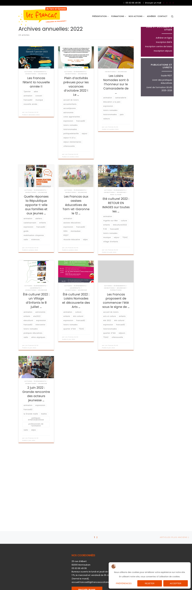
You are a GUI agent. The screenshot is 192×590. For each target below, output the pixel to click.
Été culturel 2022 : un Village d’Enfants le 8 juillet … (36, 313)
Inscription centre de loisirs (158, 59)
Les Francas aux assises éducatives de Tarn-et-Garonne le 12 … (76, 217)
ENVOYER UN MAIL (87, 578)
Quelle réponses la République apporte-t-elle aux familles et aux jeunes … (36, 217)
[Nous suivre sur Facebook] (163, 2)
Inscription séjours (163, 63)
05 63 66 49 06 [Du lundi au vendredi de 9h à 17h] (132, 2)
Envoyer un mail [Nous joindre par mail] (152, 2)
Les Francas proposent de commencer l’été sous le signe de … (115, 313)
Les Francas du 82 (31, 125)
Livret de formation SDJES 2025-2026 (159, 102)
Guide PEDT (166, 88)
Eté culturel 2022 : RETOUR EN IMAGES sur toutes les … (116, 218)
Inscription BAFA (164, 55)
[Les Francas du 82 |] (42, 16)
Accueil (22, 32)
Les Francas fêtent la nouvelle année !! (36, 95)
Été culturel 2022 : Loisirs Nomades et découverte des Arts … (76, 313)
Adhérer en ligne (164, 50)
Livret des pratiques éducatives (162, 94)
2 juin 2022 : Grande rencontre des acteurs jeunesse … (36, 407)
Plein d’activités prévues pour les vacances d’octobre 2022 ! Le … (76, 99)
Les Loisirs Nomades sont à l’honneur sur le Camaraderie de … (116, 97)
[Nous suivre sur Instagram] (173, 2)
